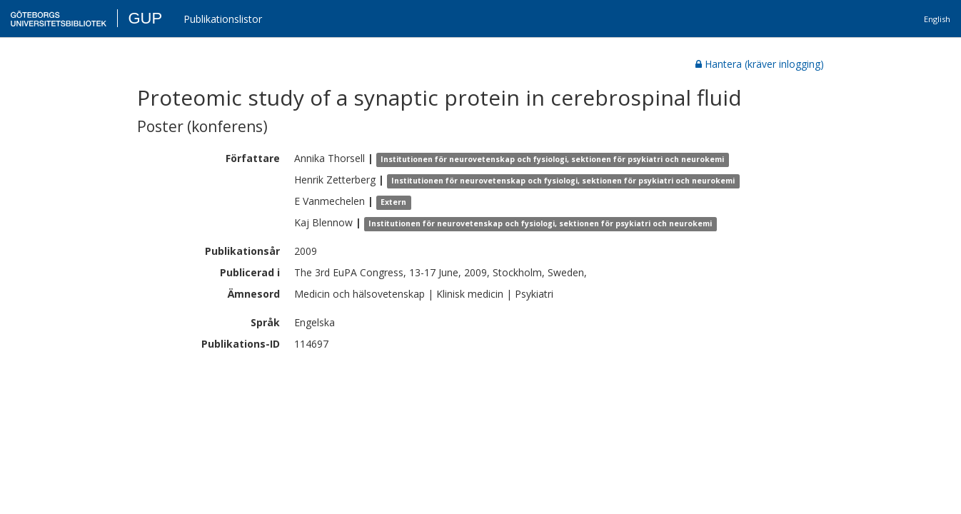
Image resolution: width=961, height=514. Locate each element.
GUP (145, 18)
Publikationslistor (222, 19)
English (937, 19)
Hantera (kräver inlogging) (759, 64)
